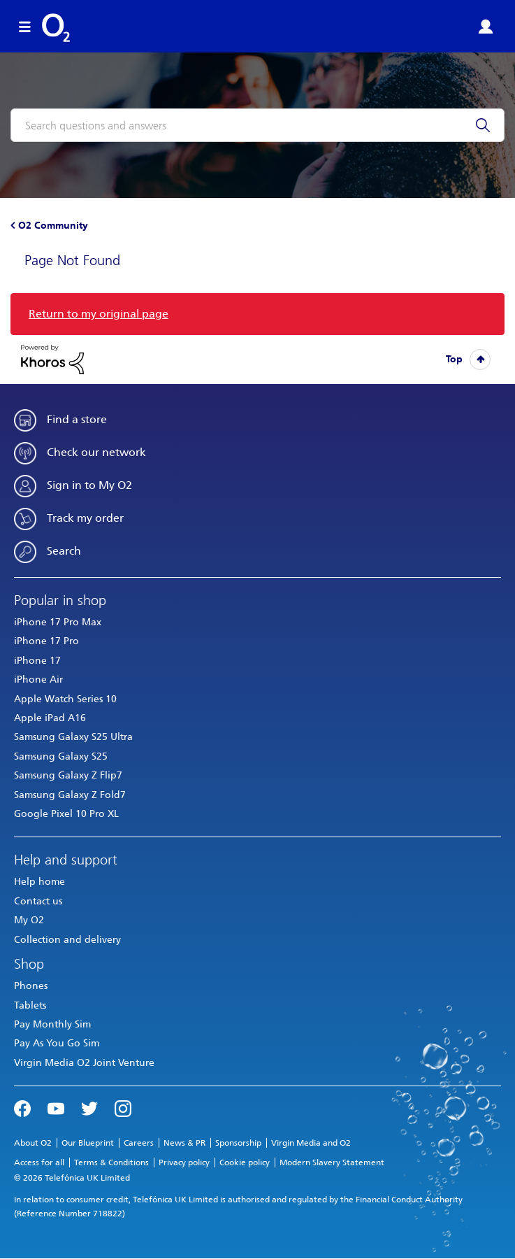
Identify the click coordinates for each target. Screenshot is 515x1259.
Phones (31, 986)
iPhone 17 (37, 661)
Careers (139, 1143)
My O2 (29, 920)
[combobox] (257, 125)
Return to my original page (98, 313)
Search (64, 550)
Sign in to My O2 (89, 485)
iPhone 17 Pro (46, 641)
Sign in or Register (485, 26)
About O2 (33, 1143)
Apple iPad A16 (50, 718)
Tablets (30, 1005)
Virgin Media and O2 (311, 1143)
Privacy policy (184, 1162)
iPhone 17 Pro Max (57, 622)
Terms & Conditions (111, 1162)
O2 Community (53, 226)
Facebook (22, 1107)
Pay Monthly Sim (52, 1024)
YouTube (56, 1107)
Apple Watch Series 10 (65, 699)
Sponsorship (238, 1143)
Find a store (77, 419)
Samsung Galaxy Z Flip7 (68, 775)
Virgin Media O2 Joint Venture (84, 1063)
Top (454, 359)
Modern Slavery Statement (332, 1162)
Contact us (38, 901)
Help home (39, 882)
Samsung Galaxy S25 (61, 756)
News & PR (184, 1143)
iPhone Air (38, 679)
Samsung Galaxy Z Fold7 (70, 795)
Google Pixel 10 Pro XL (66, 814)
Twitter (89, 1107)
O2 (56, 27)
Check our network (96, 452)
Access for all (39, 1162)
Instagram (123, 1107)
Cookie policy (244, 1162)
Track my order (85, 518)
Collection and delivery (67, 940)
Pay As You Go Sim (56, 1043)
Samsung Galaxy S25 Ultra (73, 737)
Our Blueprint (87, 1143)
